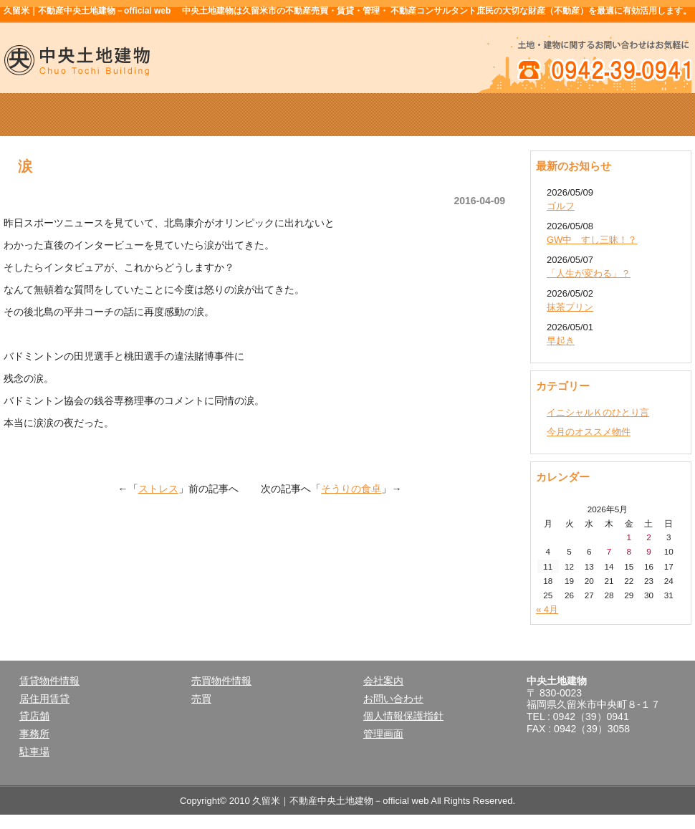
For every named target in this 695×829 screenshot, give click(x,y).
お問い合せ (622, 114)
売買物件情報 (347, 114)
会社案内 (485, 114)
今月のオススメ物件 (589, 431)
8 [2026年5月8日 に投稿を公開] (628, 551)
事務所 (34, 733)
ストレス (158, 488)
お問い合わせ (393, 698)
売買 (201, 698)
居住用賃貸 (44, 698)
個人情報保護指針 (403, 716)
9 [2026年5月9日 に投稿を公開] (648, 551)
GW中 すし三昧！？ (592, 239)
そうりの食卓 (351, 488)
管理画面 (383, 733)
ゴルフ (561, 206)
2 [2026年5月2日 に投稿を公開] (648, 537)
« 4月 (547, 609)
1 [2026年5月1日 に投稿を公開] (628, 537)
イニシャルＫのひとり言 (598, 412)
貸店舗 (34, 716)
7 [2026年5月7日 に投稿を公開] (609, 551)
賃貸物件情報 (210, 114)
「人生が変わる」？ (589, 273)
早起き (561, 340)
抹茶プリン (570, 307)
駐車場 (34, 751)
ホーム (72, 114)
